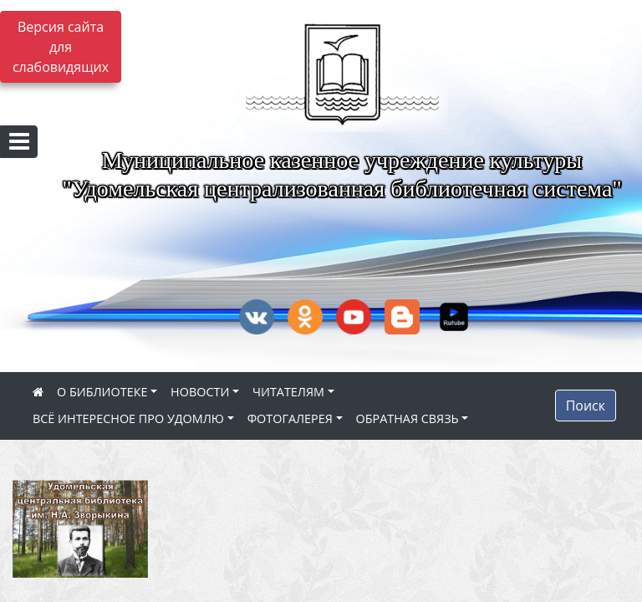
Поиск (585, 405)
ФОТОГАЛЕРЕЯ (290, 418)
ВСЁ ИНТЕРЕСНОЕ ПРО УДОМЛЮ (128, 418)
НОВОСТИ (200, 392)
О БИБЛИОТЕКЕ (102, 392)
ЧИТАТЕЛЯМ (288, 392)
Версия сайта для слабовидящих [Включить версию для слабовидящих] (61, 47)
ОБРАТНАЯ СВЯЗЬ (407, 418)
